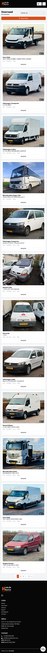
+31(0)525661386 (8, 636)
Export (3, 610)
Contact (3, 614)
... (26, 576)
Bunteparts (4, 612)
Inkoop (3, 608)
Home (3, 603)
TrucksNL (11, 651)
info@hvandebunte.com (10, 638)
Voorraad (4, 605)
